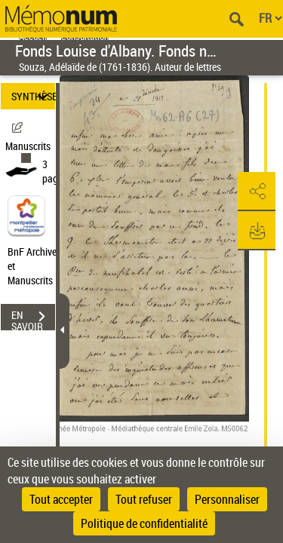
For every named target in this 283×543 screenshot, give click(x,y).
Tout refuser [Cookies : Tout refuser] (143, 499)
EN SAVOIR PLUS (33, 318)
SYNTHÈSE (33, 96)
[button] (256, 191)
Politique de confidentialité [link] (144, 523)
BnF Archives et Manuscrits (36, 265)
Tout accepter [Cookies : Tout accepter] (61, 499)
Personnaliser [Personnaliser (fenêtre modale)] (227, 499)
